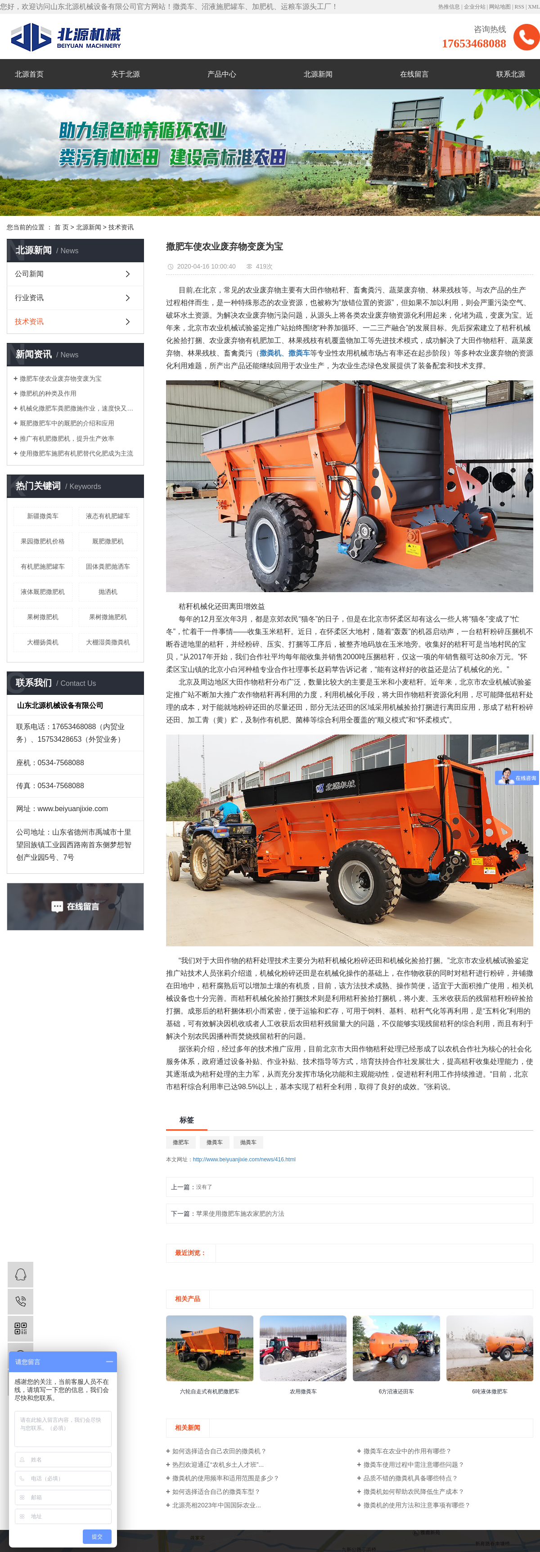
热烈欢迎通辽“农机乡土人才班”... (218, 1464)
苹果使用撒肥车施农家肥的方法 (240, 1213)
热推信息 (449, 7)
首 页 (61, 227)
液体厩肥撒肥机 (43, 591)
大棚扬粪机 (42, 642)
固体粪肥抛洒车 (108, 566)
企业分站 (475, 7)
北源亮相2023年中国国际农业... (216, 1505)
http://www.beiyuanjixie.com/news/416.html (244, 1159)
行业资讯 (29, 297)
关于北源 (125, 74)
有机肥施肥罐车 (43, 566)
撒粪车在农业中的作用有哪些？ (408, 1451)
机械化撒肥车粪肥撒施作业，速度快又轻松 (78, 408)
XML (534, 7)
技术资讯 (121, 227)
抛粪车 (248, 1142)
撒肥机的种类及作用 (48, 393)
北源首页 (29, 74)
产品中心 (221, 74)
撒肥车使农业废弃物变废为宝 (61, 378)
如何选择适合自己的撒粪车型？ (216, 1491)
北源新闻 (318, 74)
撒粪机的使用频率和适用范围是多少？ (225, 1478)
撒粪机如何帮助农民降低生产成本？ (414, 1491)
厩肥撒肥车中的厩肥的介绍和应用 (67, 423)
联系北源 (510, 74)
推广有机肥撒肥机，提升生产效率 (67, 438)
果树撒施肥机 (108, 617)
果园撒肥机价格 (43, 541)
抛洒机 (108, 591)
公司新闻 (29, 274)
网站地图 (500, 7)
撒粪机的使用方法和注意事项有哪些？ (417, 1505)
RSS (519, 7)
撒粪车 (215, 1142)
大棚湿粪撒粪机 (108, 642)
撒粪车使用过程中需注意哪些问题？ (414, 1464)
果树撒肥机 (42, 617)
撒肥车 (181, 1142)
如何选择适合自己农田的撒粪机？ (219, 1451)
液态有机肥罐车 (108, 516)
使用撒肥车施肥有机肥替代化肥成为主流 (76, 453)
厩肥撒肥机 (108, 541)
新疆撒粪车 (42, 516)
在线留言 (414, 74)
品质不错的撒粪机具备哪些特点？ (411, 1478)
